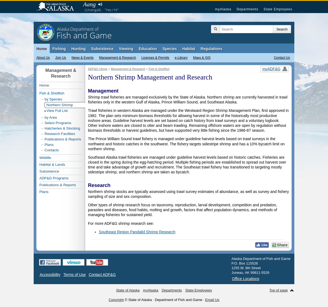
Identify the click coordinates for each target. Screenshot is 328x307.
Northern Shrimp (59, 105)
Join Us (60, 58)
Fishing (59, 49)
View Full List (57, 111)
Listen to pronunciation (100, 4)
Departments (247, 9)
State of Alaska (57, 7)
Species (169, 49)
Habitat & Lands (52, 164)
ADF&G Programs (53, 178)
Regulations (211, 49)
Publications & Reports (63, 139)
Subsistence (102, 49)
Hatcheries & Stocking (62, 128)
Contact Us (282, 58)
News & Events (82, 58)
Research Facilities (60, 134)
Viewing (126, 49)
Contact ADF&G (102, 274)
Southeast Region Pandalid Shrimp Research (137, 232)
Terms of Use (74, 274)
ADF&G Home (98, 68)
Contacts (52, 150)
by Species (53, 99)
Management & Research (117, 58)
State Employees (278, 9)
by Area (51, 117)
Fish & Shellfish (159, 68)
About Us (43, 58)
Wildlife (45, 158)
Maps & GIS (202, 58)
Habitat (188, 49)
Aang (89, 4)
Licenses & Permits (155, 58)
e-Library (181, 58)
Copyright (116, 300)
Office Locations (245, 279)
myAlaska (223, 9)
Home (41, 49)
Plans (49, 145)
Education (148, 49)
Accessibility (50, 274)
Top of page (278, 290)
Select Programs (58, 123)
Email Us (212, 300)
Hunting (78, 49)
